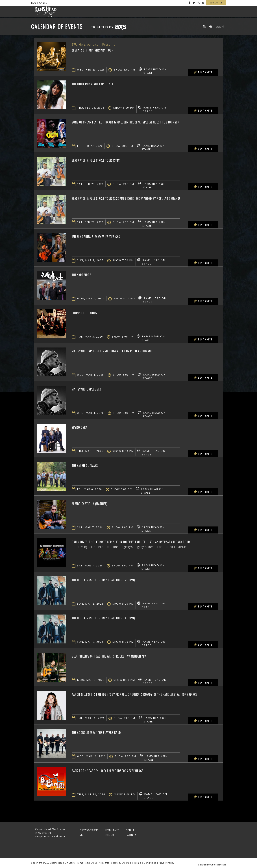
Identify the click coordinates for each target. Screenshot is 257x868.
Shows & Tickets (89, 830)
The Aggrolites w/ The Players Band (106, 732)
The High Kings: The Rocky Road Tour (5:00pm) (114, 579)
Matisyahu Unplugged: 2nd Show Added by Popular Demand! (128, 350)
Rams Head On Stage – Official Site (45, 11)
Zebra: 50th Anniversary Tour (100, 50)
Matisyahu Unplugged (92, 389)
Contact (110, 835)
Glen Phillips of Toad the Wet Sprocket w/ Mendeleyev (123, 656)
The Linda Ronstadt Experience (100, 83)
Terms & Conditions (145, 862)
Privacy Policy (166, 862)
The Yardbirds (85, 274)
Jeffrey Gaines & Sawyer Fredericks (105, 236)
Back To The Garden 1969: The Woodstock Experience (121, 770)
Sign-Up (130, 830)
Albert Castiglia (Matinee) (97, 503)
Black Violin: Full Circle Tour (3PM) (106, 160)
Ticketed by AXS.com (109, 27)
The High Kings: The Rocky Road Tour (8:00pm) (114, 618)
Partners (131, 835)
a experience (212, 863)
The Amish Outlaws (90, 465)
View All (220, 26)
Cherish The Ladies (89, 312)
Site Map (126, 862)
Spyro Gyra (82, 427)
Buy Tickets (39, 2)
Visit (82, 835)
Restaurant (112, 830)
